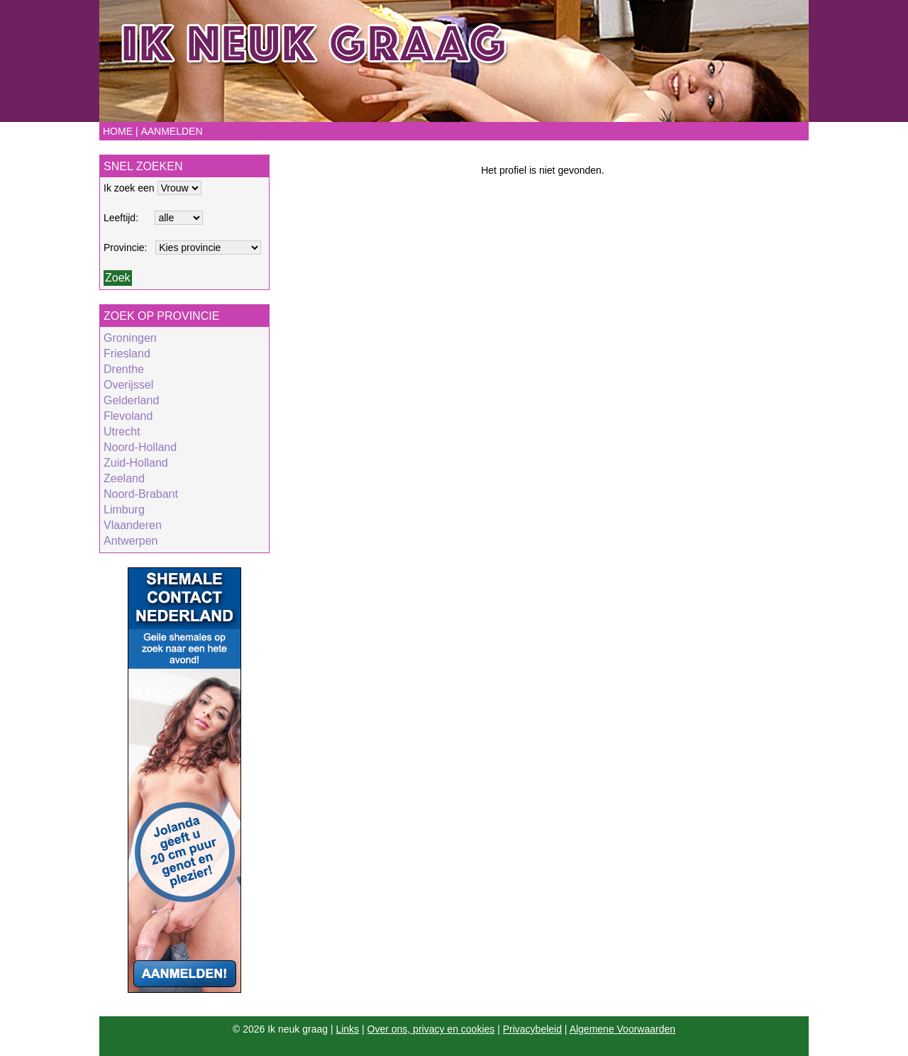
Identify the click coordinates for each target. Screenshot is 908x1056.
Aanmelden (171, 131)
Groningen (130, 338)
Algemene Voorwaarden (622, 1029)
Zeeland (124, 478)
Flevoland (128, 416)
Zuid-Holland (136, 463)
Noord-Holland (140, 447)
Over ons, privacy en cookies (431, 1029)
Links (347, 1029)
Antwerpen (131, 541)
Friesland (127, 354)
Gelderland (131, 400)
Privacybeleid (532, 1029)
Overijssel (128, 385)
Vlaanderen (133, 525)
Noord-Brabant (141, 494)
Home (118, 131)
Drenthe (124, 369)
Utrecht (122, 432)
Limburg (124, 510)
